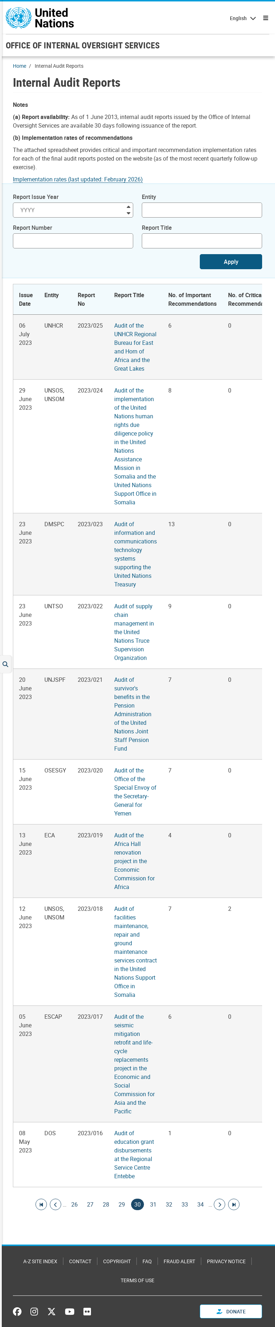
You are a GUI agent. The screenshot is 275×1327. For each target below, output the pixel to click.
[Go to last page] (234, 1204)
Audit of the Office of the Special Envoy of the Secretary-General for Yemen (135, 791)
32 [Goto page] (169, 1204)
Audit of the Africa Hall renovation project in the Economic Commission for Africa (134, 861)
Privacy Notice (226, 1261)
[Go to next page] (219, 1204)
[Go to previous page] (55, 1204)
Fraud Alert (179, 1261)
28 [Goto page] (106, 1204)
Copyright (117, 1261)
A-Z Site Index (40, 1261)
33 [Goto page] (184, 1204)
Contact (80, 1261)
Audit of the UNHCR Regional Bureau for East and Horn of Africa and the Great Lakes (135, 347)
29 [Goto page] (121, 1204)
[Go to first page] (41, 1204)
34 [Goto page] (200, 1204)
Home (19, 65)
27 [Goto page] (90, 1204)
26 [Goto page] (74, 1204)
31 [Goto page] (153, 1204)
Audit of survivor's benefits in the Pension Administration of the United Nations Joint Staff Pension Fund (132, 714)
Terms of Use (137, 1280)
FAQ (147, 1261)
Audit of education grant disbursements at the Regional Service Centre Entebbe (134, 1154)
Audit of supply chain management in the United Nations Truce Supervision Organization (134, 632)
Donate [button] (231, 1311)
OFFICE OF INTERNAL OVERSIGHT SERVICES (83, 45)
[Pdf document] (83, 179)
